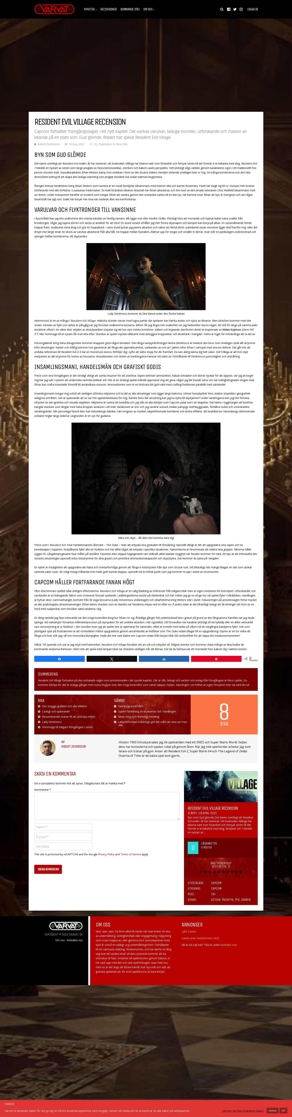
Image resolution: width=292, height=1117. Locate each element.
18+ (213, 894)
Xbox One (122, 144)
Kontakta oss (75, 940)
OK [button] (283, 1110)
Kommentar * (42, 789)
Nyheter (89, 9)
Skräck (246, 900)
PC (95, 144)
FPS (237, 900)
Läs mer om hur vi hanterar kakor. (243, 1110)
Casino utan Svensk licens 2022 (200, 938)
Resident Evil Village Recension (213, 808)
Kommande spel (130, 9)
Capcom (216, 883)
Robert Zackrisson (49, 144)
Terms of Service (130, 854)
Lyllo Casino (189, 931)
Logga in (252, 9)
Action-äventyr (222, 900)
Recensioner (108, 9)
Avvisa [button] (272, 1110)
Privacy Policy (106, 854)
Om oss (147, 9)
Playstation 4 (106, 144)
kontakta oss (228, 945)
